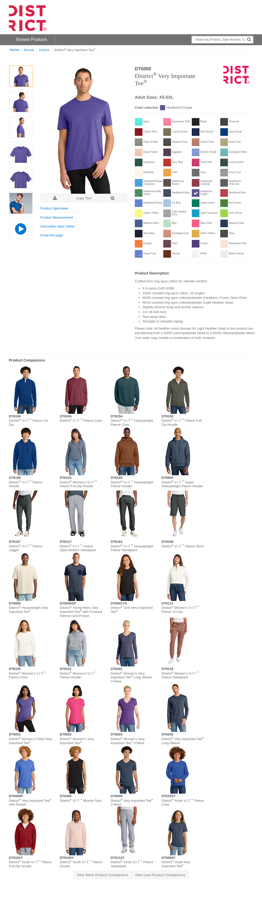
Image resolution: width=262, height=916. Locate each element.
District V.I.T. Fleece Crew (81, 420)
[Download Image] (54, 198)
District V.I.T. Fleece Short (183, 546)
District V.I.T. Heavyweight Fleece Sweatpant (132, 548)
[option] (21, 76)
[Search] (249, 39)
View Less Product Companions (160, 875)
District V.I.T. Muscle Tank (80, 801)
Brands (29, 50)
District (44, 50)
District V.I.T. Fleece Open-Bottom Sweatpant (78, 548)
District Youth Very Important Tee (176, 864)
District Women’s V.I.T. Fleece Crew (27, 675)
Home (14, 50)
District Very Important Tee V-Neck (132, 803)
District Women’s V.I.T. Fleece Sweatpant (180, 675)
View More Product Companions (102, 875)
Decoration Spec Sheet (57, 226)
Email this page (51, 235)
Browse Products (31, 39)
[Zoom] (112, 198)
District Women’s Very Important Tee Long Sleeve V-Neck (131, 677)
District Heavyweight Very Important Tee (28, 610)
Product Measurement (56, 217)
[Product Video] (20, 228)
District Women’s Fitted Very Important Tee (30, 741)
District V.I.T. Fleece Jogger (25, 548)
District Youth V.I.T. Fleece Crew (183, 803)
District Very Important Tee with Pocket (30, 803)
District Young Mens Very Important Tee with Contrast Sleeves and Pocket (81, 611)
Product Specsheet (54, 208)
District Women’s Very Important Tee (77, 741)
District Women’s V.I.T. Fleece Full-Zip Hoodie (78, 484)
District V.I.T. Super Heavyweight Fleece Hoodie (182, 484)
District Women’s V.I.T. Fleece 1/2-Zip (180, 610)
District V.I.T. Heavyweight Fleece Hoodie (132, 484)
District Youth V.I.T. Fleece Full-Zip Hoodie (30, 864)
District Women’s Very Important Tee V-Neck (128, 741)
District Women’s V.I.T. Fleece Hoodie (78, 675)
